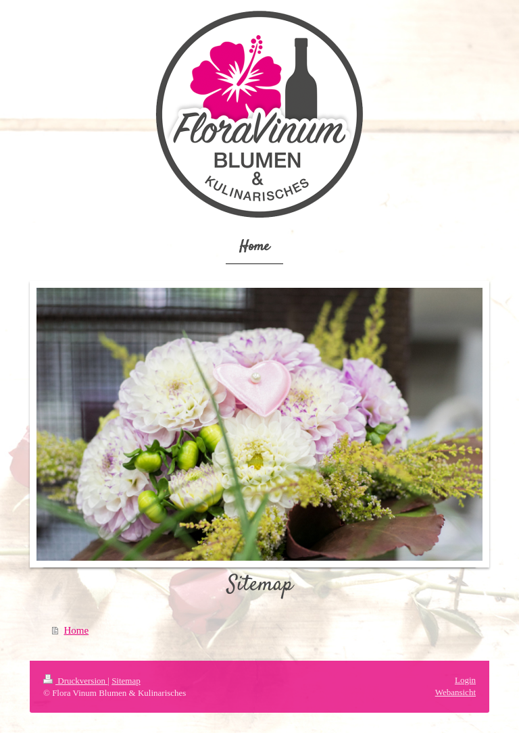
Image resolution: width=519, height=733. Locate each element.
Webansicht (455, 692)
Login (465, 680)
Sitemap (126, 681)
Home (76, 630)
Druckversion (75, 681)
